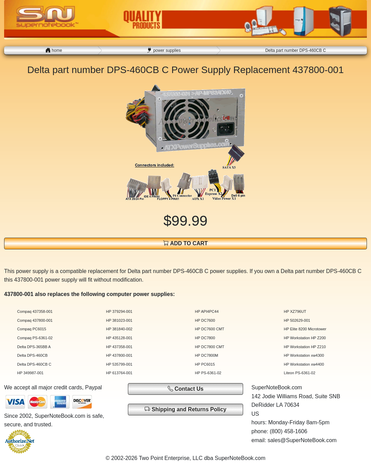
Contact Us (186, 389)
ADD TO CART (185, 243)
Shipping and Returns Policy (185, 409)
